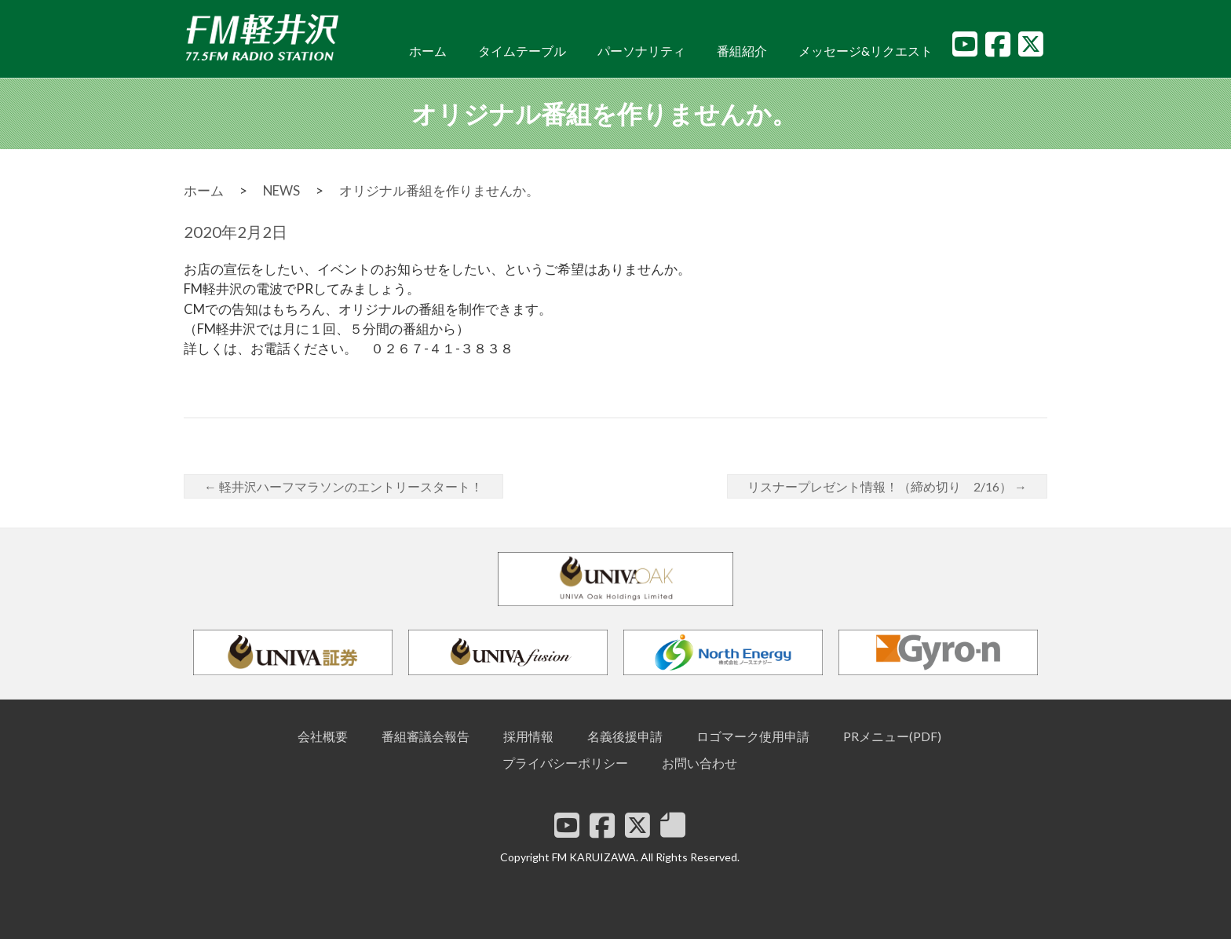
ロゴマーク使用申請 (752, 736)
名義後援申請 (625, 736)
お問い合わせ (699, 762)
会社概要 (323, 736)
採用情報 (528, 736)
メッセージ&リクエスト (865, 50)
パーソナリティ (641, 50)
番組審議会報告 (425, 736)
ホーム (428, 50)
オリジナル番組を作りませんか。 (439, 190)
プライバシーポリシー (565, 762)
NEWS (281, 190)
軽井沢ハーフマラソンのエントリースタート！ (343, 486)
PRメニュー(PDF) (892, 736)
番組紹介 (742, 50)
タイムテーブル (522, 50)
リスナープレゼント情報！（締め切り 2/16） (887, 486)
